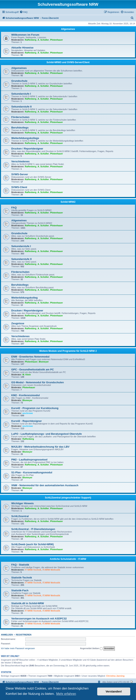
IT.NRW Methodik (51, 570)
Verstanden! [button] (114, 691)
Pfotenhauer (56, 40)
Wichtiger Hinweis (22, 503)
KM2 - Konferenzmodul (25, 395)
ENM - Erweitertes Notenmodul (30, 356)
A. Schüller (43, 40)
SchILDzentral (20, 516)
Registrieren (23, 634)
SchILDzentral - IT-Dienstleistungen (33, 529)
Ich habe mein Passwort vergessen (18, 648)
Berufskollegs (20, 127)
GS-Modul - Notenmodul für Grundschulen (37, 382)
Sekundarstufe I (21, 93)
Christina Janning (115, 676)
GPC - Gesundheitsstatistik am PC (32, 369)
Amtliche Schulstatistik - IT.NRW (68, 559)
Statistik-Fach (19, 590)
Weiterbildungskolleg (24, 297)
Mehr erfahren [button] (66, 693)
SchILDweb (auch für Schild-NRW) (32, 544)
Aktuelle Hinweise (22, 47)
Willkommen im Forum (25, 34)
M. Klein (26, 374)
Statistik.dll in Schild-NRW (27, 603)
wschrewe (27, 413)
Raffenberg (30, 40)
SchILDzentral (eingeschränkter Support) (68, 497)
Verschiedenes (20, 161)
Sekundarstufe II (21, 106)
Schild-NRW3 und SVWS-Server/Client (68, 62)
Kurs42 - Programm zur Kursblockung (34, 408)
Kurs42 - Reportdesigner (26, 420)
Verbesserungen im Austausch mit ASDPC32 (39, 618)
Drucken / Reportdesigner (27, 148)
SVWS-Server (19, 174)
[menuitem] (24, 12)
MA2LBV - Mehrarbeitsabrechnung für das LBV (40, 446)
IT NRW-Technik (33, 570)
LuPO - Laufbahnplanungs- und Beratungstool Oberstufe (46, 433)
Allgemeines (68, 29)
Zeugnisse (17, 323)
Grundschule (19, 80)
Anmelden (7, 634)
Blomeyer (44, 361)
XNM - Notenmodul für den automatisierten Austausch (44, 485)
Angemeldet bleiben (91, 648)
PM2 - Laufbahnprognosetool (29, 459)
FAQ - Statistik (20, 564)
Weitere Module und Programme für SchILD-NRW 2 (68, 351)
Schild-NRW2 (68, 202)
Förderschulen (20, 117)
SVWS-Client (19, 187)
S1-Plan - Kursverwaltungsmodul (31, 472)
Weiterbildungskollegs (25, 138)
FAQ (14, 207)
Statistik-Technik (21, 577)
